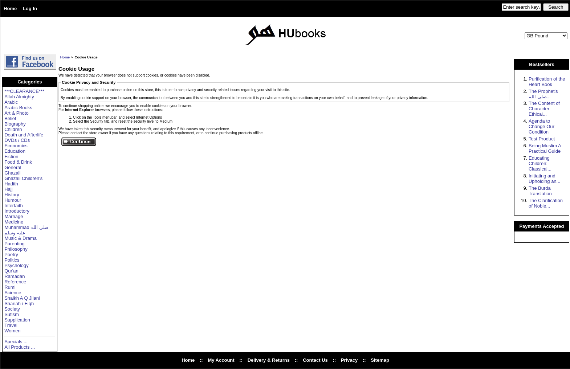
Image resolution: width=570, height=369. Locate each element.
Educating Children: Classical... (540, 163)
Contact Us (315, 360)
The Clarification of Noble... (546, 203)
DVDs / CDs (17, 140)
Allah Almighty (19, 96)
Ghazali (12, 173)
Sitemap (380, 360)
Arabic (11, 102)
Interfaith (13, 205)
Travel (10, 325)
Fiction (11, 156)
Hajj (8, 189)
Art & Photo (16, 113)
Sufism (11, 314)
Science (12, 292)
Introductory (16, 211)
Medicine (13, 222)
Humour (12, 200)
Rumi (9, 287)
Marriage (13, 216)
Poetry (11, 254)
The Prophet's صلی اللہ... (543, 94)
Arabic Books (18, 107)
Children (13, 129)
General (12, 167)
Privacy (349, 360)
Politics (11, 260)
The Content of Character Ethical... (544, 109)
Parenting (14, 243)
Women (12, 330)
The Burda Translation (540, 190)
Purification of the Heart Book (547, 81)
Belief (10, 118)
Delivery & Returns (269, 360)
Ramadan (14, 276)
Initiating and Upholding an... (544, 178)
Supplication (17, 320)
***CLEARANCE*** (24, 91)
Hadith (11, 183)
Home (10, 8)
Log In (30, 8)
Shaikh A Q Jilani (22, 298)
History (11, 194)
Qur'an (11, 271)
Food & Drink (18, 162)
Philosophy (16, 249)
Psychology (16, 265)
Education (14, 151)
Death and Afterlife (23, 135)
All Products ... (19, 347)
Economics (16, 145)
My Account (221, 360)
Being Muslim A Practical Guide (545, 148)
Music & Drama (20, 238)
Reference (15, 281)
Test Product (542, 139)
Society (12, 309)
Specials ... (16, 341)
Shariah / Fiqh (19, 303)
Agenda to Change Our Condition (541, 126)
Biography (15, 124)
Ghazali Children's (23, 178)
